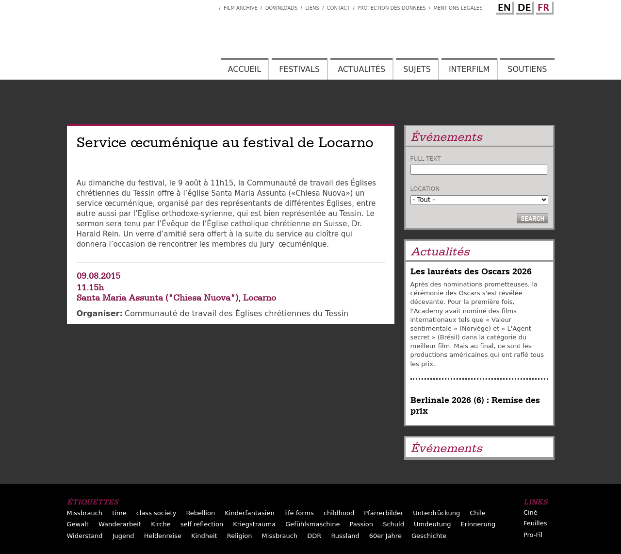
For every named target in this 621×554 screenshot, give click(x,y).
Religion (239, 535)
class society (156, 513)
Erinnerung (478, 524)
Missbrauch (85, 513)
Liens (312, 8)
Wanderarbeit (119, 524)
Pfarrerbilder (383, 513)
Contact (338, 8)
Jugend (123, 535)
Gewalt (78, 524)
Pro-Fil (532, 534)
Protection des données (392, 8)
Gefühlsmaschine (312, 524)
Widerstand (85, 535)
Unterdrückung (436, 513)
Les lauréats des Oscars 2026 (471, 272)
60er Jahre (385, 535)
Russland (345, 535)
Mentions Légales (457, 8)
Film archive (241, 8)
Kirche (161, 524)
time (119, 513)
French (543, 6)
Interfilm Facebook (211, 5)
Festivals (299, 69)
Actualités (361, 69)
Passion (361, 524)
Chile (478, 513)
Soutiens (527, 69)
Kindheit (204, 535)
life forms (299, 513)
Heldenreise (162, 535)
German (523, 6)
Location (425, 188)
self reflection (201, 524)
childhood (339, 513)
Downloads (281, 8)
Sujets (417, 69)
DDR (314, 535)
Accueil (244, 69)
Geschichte (428, 535)
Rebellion (200, 513)
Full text (425, 158)
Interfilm (469, 69)
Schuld (393, 524)
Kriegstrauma (254, 524)
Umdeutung (432, 524)
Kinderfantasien (249, 513)
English (503, 6)
